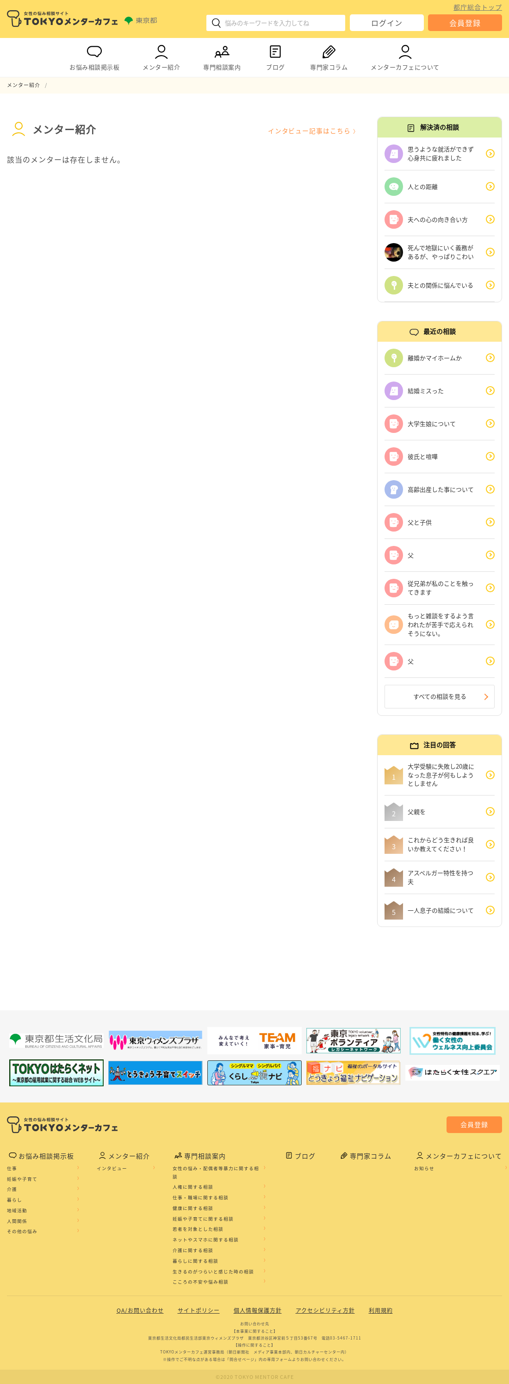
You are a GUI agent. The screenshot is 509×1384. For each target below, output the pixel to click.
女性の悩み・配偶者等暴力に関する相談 (216, 1172)
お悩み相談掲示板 (94, 55)
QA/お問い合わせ (140, 1311)
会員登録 (465, 22)
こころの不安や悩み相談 (201, 1282)
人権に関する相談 (193, 1187)
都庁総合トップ (477, 7)
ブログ (275, 55)
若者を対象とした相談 (198, 1229)
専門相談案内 (222, 55)
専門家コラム (329, 55)
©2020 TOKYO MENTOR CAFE (255, 1377)
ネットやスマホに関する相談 (206, 1240)
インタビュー (112, 1168)
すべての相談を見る (439, 696)
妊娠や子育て (22, 1179)
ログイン (387, 22)
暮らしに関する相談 (195, 1261)
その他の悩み (22, 1231)
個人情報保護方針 (258, 1311)
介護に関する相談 (193, 1250)
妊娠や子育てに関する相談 (203, 1218)
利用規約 (381, 1311)
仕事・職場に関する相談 (201, 1198)
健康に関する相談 (193, 1208)
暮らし (14, 1200)
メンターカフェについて (405, 55)
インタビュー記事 (309, 130)
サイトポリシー (199, 1311)
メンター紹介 (161, 55)
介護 (12, 1189)
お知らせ (424, 1168)
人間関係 (17, 1221)
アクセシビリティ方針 (325, 1311)
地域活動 (17, 1210)
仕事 (12, 1168)
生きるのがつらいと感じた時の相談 (213, 1271)
